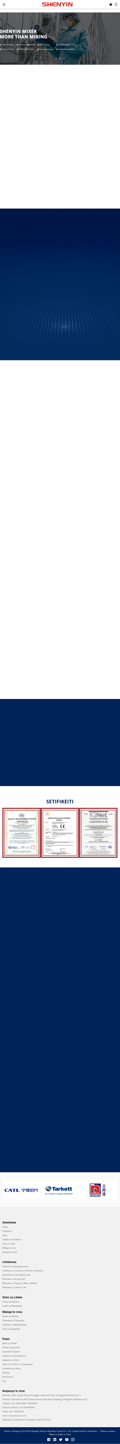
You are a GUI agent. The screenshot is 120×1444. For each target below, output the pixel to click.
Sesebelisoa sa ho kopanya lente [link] (16, 1275)
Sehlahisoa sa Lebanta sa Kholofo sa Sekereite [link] (22, 1271)
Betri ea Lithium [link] (9, 1343)
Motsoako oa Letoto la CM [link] (14, 1287)
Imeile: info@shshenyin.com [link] (14, 1416)
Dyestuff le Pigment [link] (11, 1352)
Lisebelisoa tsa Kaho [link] (11, 1368)
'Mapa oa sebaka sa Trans (60, 1434)
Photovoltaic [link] (7, 1377)
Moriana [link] (6, 1373)
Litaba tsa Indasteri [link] (10, 1302)
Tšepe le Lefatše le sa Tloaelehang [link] (17, 1364)
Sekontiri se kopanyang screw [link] (15, 1266)
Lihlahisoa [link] (7, 1231)
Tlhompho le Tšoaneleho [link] (13, 1321)
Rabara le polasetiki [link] (11, 1347)
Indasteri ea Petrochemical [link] (13, 1356)
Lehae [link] (5, 1227)
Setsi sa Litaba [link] (8, 1244)
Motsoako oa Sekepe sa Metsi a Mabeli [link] (19, 1283)
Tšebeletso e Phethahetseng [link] (14, 1325)
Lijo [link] (4, 1381)
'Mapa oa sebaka (107, 1431)
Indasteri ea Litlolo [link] (10, 1360)
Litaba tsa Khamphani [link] (12, 1306)
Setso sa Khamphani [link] (11, 1329)
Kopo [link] (4, 1235)
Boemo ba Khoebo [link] (10, 1316)
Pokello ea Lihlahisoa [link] (11, 1240)
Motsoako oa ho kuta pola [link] (13, 1279)
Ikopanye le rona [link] (9, 1252)
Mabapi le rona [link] (9, 1248)
